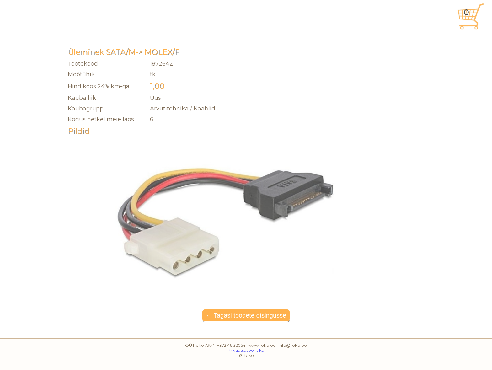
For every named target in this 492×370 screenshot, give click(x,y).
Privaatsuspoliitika (246, 350)
